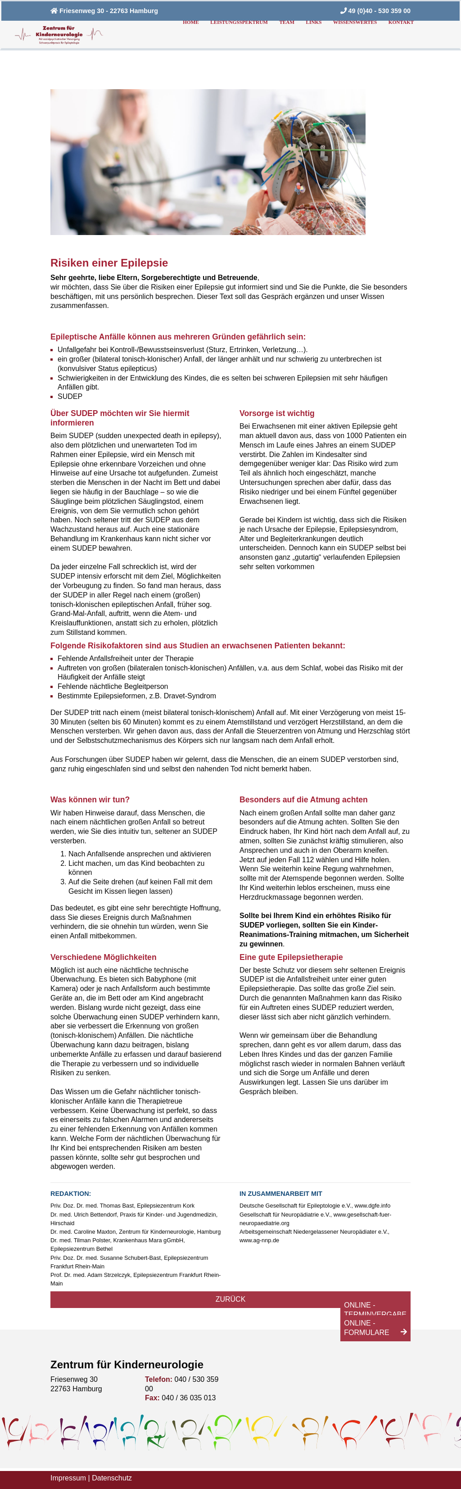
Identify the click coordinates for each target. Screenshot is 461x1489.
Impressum (68, 1478)
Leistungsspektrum (238, 22)
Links (314, 22)
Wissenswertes (355, 22)
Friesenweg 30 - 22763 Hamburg (104, 10)
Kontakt (401, 22)
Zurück (231, 1299)
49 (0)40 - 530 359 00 (375, 10)
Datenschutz (112, 1478)
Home (191, 22)
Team (286, 22)
